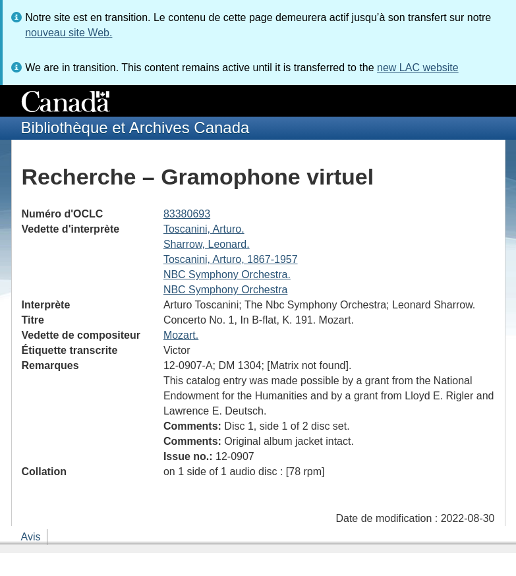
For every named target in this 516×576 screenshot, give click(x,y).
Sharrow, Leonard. (206, 244)
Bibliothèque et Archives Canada (135, 127)
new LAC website (418, 67)
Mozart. (180, 335)
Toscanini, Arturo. (203, 229)
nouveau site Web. (68, 32)
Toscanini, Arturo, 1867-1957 (230, 259)
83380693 (186, 213)
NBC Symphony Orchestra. (227, 274)
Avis (31, 536)
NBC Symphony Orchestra (225, 289)
